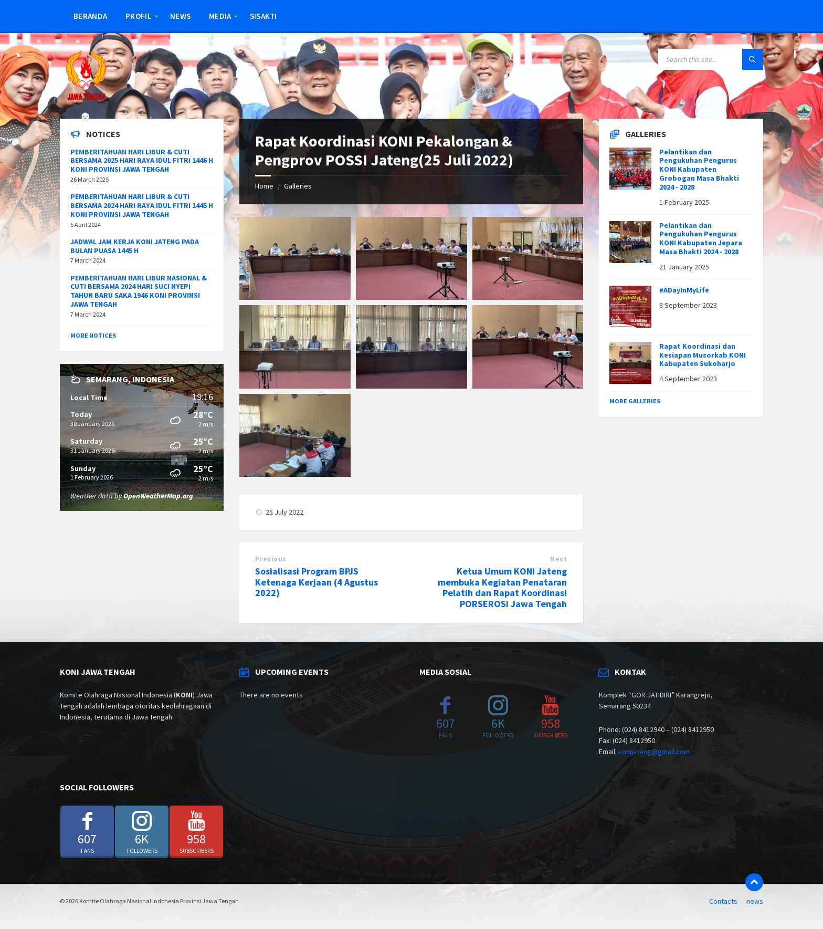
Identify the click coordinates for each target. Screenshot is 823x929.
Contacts (723, 901)
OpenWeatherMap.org (158, 495)
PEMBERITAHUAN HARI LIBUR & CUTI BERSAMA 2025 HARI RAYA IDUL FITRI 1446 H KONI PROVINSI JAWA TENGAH (141, 160)
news (754, 901)
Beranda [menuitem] (90, 16)
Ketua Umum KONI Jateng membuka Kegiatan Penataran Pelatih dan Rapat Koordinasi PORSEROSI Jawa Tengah (502, 587)
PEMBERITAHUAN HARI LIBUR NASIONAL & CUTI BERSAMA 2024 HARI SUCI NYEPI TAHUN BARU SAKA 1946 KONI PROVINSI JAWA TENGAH (138, 291)
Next (558, 559)
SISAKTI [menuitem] (263, 16)
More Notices (93, 335)
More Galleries (634, 401)
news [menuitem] (180, 16)
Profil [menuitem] (138, 16)
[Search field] (710, 59)
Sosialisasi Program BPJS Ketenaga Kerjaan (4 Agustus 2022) (316, 582)
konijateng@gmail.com (654, 751)
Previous (270, 559)
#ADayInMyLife (684, 290)
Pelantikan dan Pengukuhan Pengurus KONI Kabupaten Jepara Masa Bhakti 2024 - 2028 (700, 238)
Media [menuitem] (220, 16)
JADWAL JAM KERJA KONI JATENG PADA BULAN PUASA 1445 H (134, 246)
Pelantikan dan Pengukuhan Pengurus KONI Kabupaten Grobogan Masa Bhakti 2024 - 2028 (699, 169)
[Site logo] (86, 98)
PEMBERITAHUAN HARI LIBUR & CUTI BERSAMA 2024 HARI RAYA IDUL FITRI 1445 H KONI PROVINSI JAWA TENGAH (141, 205)
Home (264, 186)
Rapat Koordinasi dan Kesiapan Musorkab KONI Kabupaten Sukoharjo (702, 355)
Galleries (298, 186)
